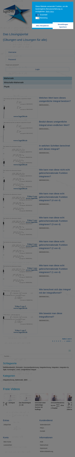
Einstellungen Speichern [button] (63, 26)
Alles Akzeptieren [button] (42, 26)
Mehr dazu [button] (50, 11)
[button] (37, 15)
